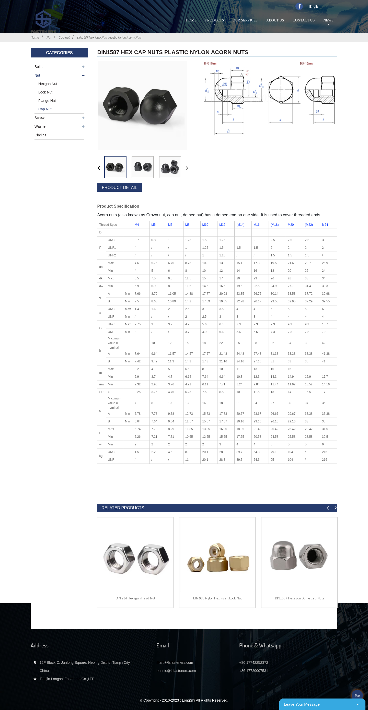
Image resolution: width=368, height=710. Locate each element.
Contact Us (304, 20)
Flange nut (47, 101)
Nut (49, 37)
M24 (325, 225)
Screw (39, 118)
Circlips (40, 135)
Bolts (38, 67)
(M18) (275, 225)
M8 (187, 225)
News (328, 22)
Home (191, 20)
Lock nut (45, 92)
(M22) (309, 225)
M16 (256, 225)
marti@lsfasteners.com (174, 662)
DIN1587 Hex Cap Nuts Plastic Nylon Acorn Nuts (109, 37)
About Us (275, 20)
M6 (170, 225)
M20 (291, 225)
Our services (245, 20)
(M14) (240, 225)
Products (214, 22)
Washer (40, 126)
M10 (205, 225)
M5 (153, 225)
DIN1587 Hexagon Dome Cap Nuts (299, 598)
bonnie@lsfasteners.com (176, 671)
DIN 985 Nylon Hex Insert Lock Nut (217, 598)
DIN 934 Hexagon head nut (135, 598)
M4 (137, 225)
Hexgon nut (47, 84)
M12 (222, 225)
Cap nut (64, 37)
